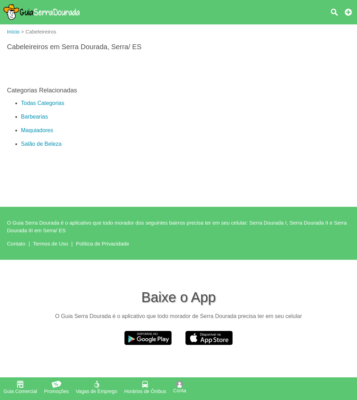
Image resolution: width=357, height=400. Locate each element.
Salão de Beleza (41, 144)
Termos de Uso (50, 244)
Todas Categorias (42, 103)
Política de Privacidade (102, 244)
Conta (179, 387)
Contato (16, 244)
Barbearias (34, 117)
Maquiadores (37, 130)
